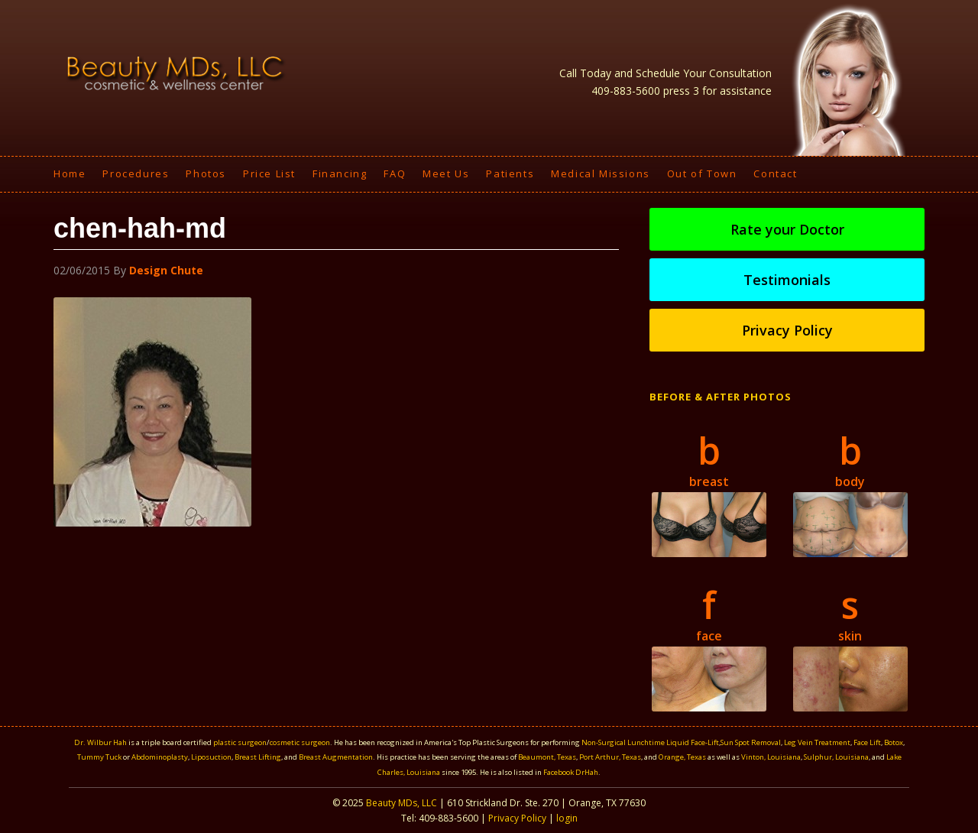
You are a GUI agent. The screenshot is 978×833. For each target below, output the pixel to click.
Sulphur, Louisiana (836, 757)
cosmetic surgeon (300, 742)
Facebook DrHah (570, 772)
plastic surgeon (240, 742)
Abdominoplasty (159, 757)
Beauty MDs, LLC (401, 802)
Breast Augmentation (336, 757)
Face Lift (867, 742)
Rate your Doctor (787, 229)
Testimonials (787, 280)
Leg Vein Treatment (817, 742)
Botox (893, 742)
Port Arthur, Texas (610, 757)
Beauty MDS (175, 72)
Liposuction (211, 757)
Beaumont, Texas (547, 757)
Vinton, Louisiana (771, 757)
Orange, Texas (683, 757)
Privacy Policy (787, 330)
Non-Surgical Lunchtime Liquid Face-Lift (650, 742)
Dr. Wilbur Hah (100, 742)
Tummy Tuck (99, 757)
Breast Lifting (258, 757)
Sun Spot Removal (751, 742)
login (567, 818)
